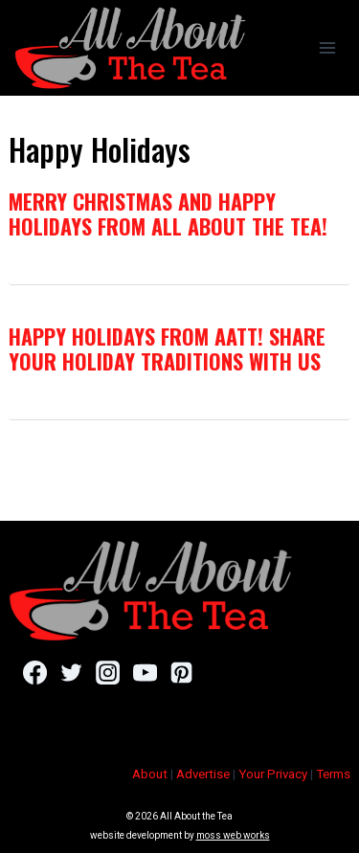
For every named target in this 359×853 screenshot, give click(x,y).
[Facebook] (35, 672)
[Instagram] (107, 672)
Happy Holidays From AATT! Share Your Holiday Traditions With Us (167, 348)
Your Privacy (272, 774)
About (150, 774)
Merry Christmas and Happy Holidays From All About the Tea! (168, 213)
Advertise (203, 774)
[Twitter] (71, 672)
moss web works (233, 835)
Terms (333, 774)
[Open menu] (327, 47)
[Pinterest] (181, 672)
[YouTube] (145, 672)
